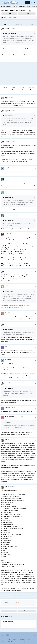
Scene (6, 382)
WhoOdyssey (8, 168)
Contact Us (22, 639)
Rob (6, 346)
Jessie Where (8, 179)
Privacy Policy (15, 639)
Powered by (28, 641)
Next (32, 24)
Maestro (7, 192)
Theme (9, 639)
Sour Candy (8, 215)
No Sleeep (7, 312)
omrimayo (7, 28)
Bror (6, 439)
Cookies (28, 639)
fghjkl (6, 97)
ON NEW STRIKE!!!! (9, 416)
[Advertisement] (18, 73)
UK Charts (13, 17)
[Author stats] (35, 29)
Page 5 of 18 (18, 24)
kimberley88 (8, 407)
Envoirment (8, 233)
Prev (5, 24)
